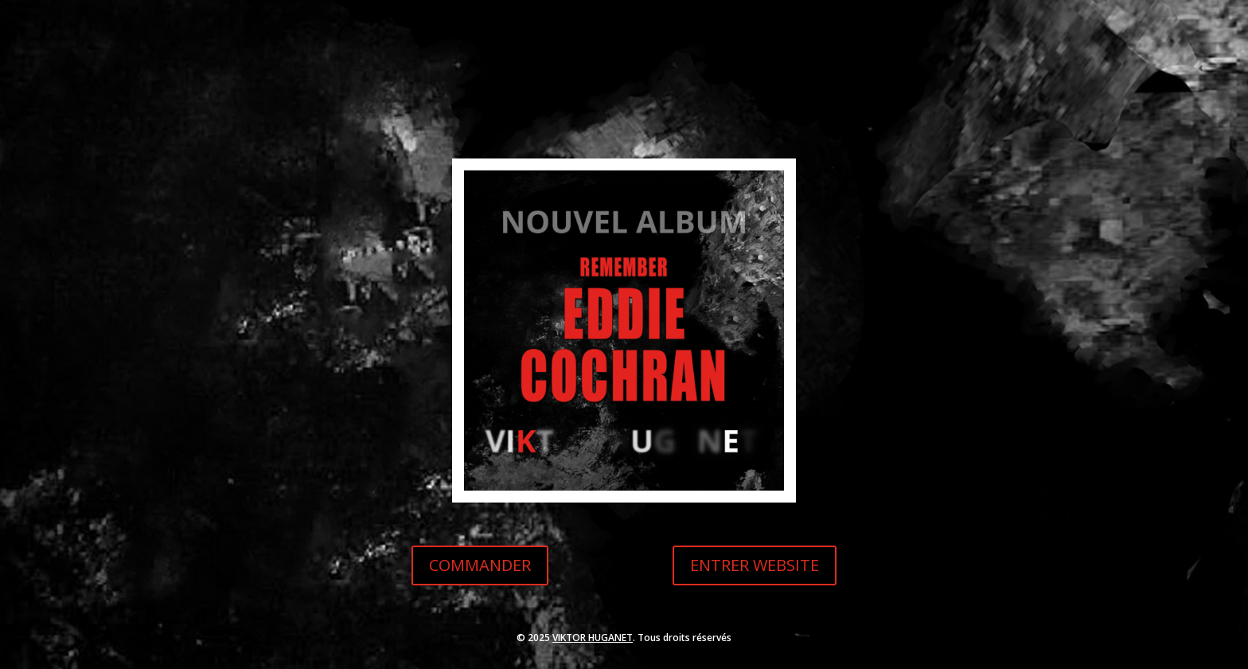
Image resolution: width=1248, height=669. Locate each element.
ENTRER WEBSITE (754, 565)
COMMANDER (480, 565)
